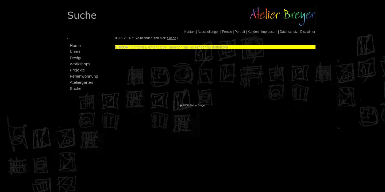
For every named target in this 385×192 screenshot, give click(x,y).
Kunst (75, 51)
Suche (76, 88)
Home (75, 45)
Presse (227, 32)
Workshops (80, 64)
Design (76, 57)
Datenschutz (289, 32)
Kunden (253, 32)
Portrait (240, 32)
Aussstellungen (208, 32)
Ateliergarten (81, 82)
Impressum (269, 32)
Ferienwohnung (84, 76)
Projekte (77, 70)
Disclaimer (307, 32)
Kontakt (189, 32)
